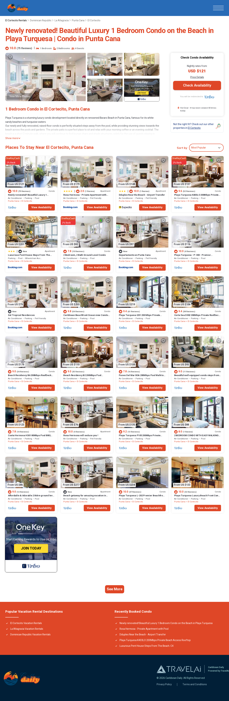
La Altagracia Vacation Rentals (26, 629)
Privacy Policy (164, 684)
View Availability (41, 207)
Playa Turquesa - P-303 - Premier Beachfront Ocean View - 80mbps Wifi (194, 256)
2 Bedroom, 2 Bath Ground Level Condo (84, 255)
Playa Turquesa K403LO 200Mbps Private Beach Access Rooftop (196, 196)
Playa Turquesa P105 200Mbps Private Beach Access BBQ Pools (140, 437)
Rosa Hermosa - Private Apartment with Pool (84, 196)
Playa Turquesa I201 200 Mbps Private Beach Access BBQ (139, 316)
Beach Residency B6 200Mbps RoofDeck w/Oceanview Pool (29, 377)
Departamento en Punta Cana (135, 255)
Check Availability (197, 85)
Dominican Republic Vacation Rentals (30, 634)
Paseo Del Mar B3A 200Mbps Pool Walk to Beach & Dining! (141, 377)
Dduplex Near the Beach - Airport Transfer (142, 195)
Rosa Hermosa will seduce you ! (80, 435)
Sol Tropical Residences (21, 315)
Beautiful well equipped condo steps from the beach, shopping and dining (196, 377)
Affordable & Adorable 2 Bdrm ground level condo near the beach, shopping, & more (31, 497)
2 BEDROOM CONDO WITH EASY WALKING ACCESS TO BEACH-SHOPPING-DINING (196, 437)
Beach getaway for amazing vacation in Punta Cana (84, 497)
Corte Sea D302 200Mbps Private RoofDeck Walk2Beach (197, 316)
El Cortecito (94, 20)
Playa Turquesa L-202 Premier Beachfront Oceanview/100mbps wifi (142, 497)
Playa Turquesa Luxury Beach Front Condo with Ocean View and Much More (197, 497)
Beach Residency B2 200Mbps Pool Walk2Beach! (82, 377)
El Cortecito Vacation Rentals (26, 623)
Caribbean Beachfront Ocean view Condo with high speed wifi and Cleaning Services (86, 316)
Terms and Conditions (195, 684)
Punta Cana (78, 20)
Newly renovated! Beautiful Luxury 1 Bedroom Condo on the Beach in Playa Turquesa (166, 623)
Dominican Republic (40, 20)
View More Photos (19, 96)
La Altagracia (62, 20)
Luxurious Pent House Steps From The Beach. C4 (29, 256)
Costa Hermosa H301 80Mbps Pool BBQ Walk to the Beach (29, 437)
